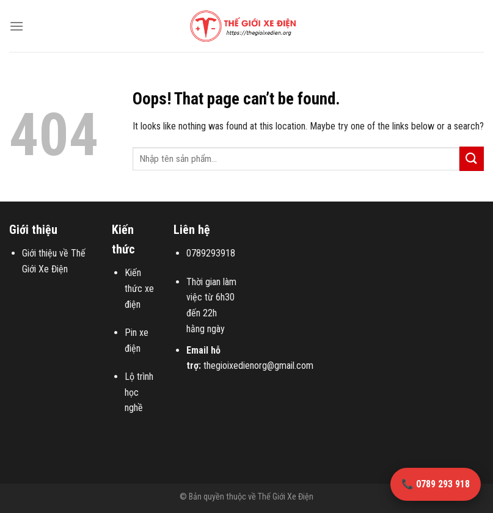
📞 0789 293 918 (435, 484)
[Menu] (16, 26)
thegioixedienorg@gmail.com (258, 365)
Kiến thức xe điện (139, 288)
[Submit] (471, 158)
